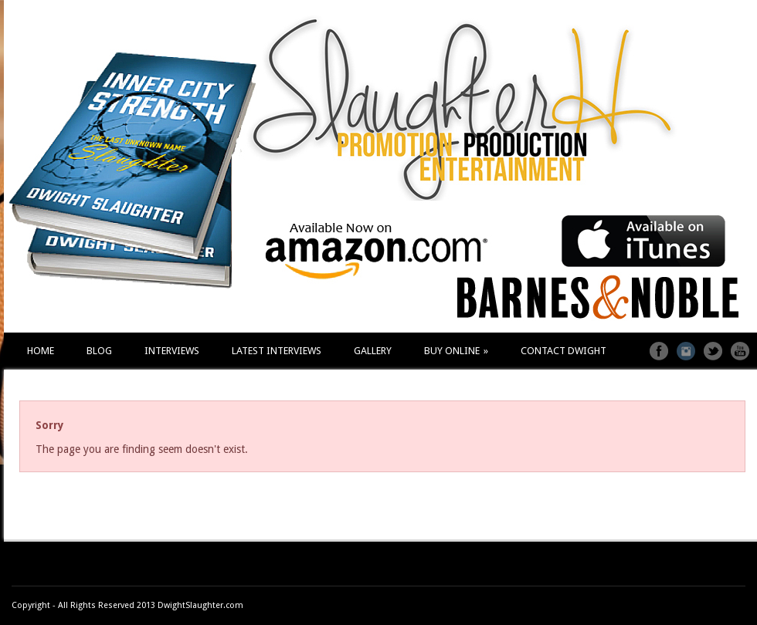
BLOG (99, 350)
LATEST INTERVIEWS (276, 350)
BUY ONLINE (456, 350)
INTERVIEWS (171, 350)
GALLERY (373, 350)
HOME (40, 350)
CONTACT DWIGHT (563, 350)
